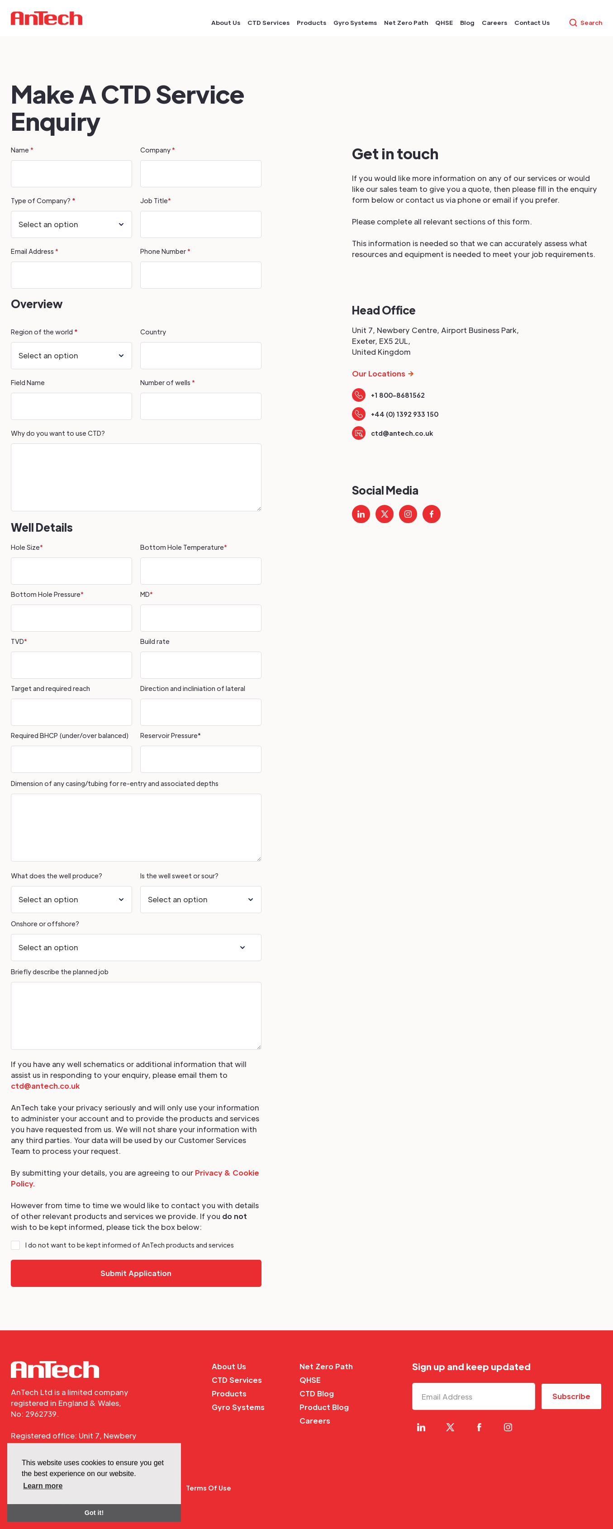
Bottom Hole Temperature (183, 547)
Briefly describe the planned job (60, 971)
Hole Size (27, 547)
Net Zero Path (326, 1366)
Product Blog (324, 1407)
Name (22, 150)
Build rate (155, 641)
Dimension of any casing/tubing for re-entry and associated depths (115, 783)
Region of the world (44, 332)
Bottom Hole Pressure (47, 594)
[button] (225, 22)
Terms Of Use (208, 1488)
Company (157, 150)
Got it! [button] (94, 1512)
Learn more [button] (42, 1486)
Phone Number (165, 251)
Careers (314, 1420)
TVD (19, 641)
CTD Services (237, 1380)
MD (146, 594)
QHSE (310, 1380)
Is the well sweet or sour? (179, 876)
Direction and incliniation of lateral (192, 688)
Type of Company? (43, 200)
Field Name (28, 382)
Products (229, 1393)
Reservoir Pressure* (170, 735)
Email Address (34, 251)
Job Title (155, 200)
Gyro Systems (238, 1407)
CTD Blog (316, 1393)
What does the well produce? (56, 876)
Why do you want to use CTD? (58, 433)
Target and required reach (50, 688)
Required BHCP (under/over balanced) (69, 735)
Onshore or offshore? (45, 923)
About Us (229, 1366)
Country (153, 332)
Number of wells (167, 382)
